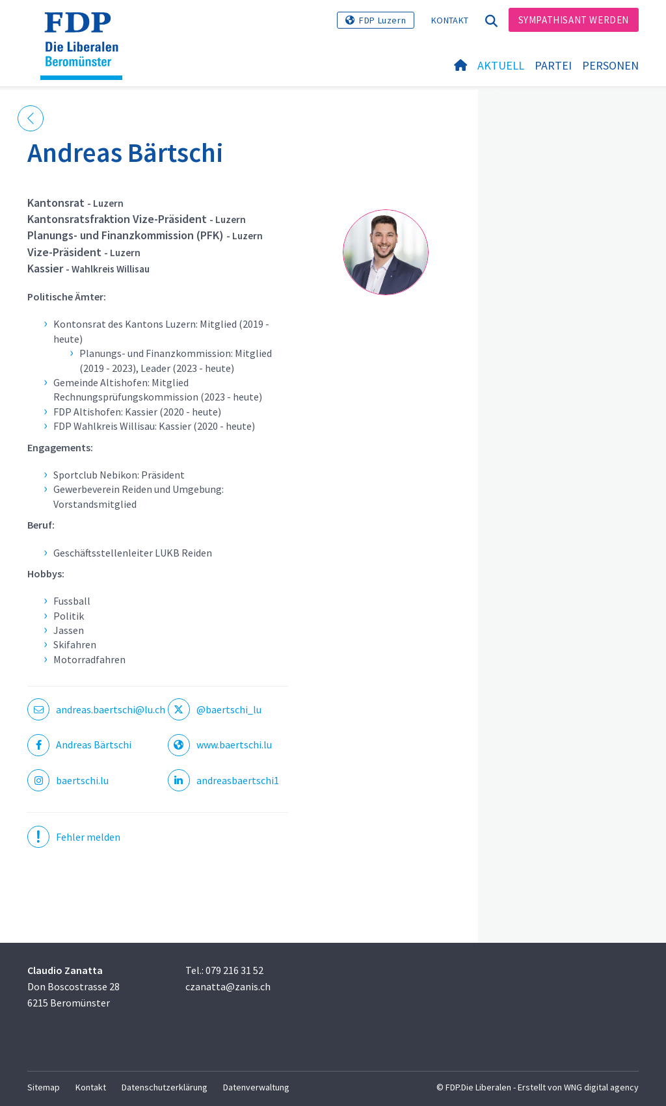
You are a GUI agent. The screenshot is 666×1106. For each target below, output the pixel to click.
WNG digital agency (601, 1087)
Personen (610, 66)
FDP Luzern (382, 20)
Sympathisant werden (573, 20)
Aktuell (500, 66)
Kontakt (449, 20)
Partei (553, 66)
